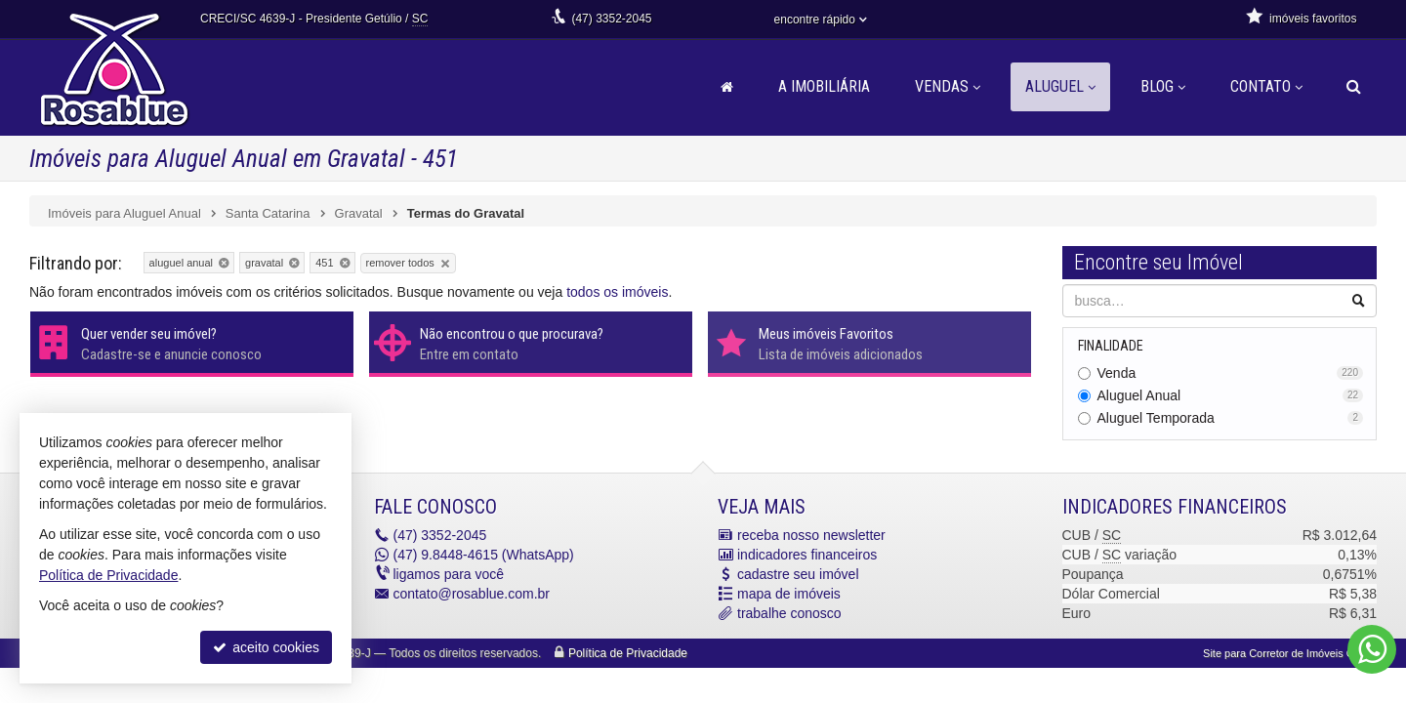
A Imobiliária (824, 86)
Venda (1230, 373)
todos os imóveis (617, 292)
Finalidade (1110, 345)
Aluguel (1060, 86)
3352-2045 (611, 18)
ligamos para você (449, 574)
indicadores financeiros (807, 554)
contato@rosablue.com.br (472, 593)
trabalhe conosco (789, 613)
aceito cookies (266, 647)
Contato (1266, 86)
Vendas (947, 86)
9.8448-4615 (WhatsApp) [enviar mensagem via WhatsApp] (483, 554)
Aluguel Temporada (1230, 418)
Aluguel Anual (1230, 395)
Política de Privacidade (627, 653)
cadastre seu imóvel (798, 574)
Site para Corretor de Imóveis (1290, 653)
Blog (1162, 86)
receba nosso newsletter (811, 535)
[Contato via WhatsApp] (1371, 649)
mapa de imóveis (789, 593)
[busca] (1354, 86)
